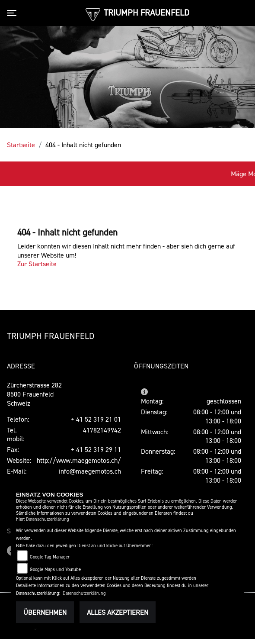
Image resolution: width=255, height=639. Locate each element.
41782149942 (102, 430)
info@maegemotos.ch (90, 471)
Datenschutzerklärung (47, 519)
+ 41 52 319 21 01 (96, 419)
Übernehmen (45, 612)
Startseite (21, 144)
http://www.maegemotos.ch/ (79, 460)
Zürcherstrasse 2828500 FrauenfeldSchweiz (34, 394)
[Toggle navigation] (13, 13)
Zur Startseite (37, 263)
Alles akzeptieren (117, 612)
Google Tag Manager (50, 557)
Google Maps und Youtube (55, 569)
